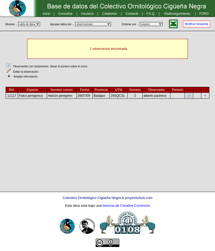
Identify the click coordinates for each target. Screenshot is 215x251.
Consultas (65, 14)
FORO (204, 14)
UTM (118, 90)
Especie (32, 90)
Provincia (101, 90)
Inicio (46, 14)
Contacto (132, 14)
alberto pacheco (155, 96)
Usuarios (87, 14)
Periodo (177, 90)
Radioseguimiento (177, 14)
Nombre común (62, 90)
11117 (11, 96)
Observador (156, 90)
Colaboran (109, 14)
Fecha (84, 90)
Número (135, 90)
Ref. (12, 90)
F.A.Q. (150, 14)
